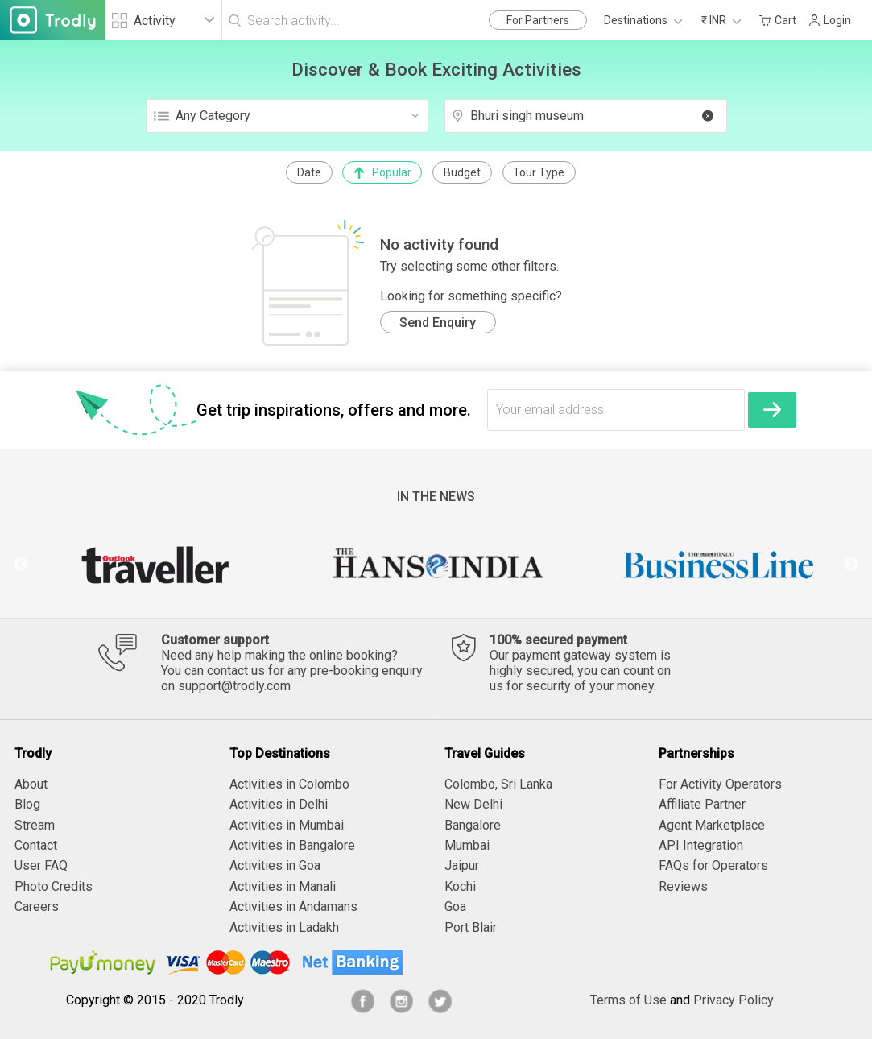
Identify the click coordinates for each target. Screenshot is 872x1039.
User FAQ (41, 865)
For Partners (537, 20)
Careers (36, 906)
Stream (34, 825)
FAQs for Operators (713, 865)
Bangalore (472, 825)
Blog (27, 804)
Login (829, 20)
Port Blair (470, 927)
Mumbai (467, 845)
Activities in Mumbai (286, 825)
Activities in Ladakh (284, 927)
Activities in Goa (274, 865)
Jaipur (461, 865)
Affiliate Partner (702, 804)
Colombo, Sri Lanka (498, 784)
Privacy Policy (733, 1000)
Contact (35, 845)
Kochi (460, 886)
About (31, 784)
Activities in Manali (282, 886)
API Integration (701, 845)
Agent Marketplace (712, 825)
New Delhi (473, 804)
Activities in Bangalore (292, 845)
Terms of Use (628, 1000)
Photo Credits (53, 886)
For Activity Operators (720, 784)
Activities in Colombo (289, 784)
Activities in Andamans (293, 906)
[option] (154, 564)
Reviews (683, 886)
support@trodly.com (234, 685)
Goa (455, 906)
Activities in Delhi (278, 804)
